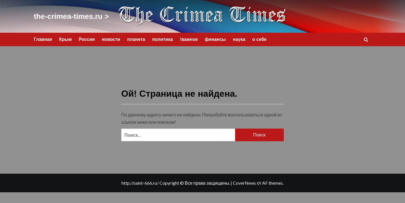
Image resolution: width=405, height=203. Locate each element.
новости (111, 37)
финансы (215, 37)
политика (162, 37)
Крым (65, 37)
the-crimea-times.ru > (62, 15)
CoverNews (244, 181)
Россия (87, 37)
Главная (43, 37)
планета (136, 37)
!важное (189, 37)
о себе (259, 37)
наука (239, 37)
